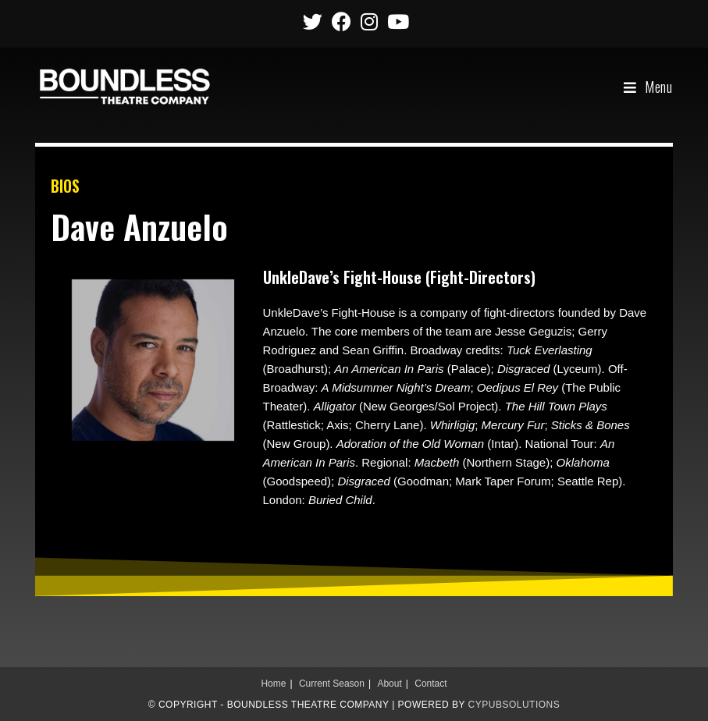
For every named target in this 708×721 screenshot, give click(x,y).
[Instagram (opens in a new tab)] (369, 21)
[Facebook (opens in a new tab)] (341, 21)
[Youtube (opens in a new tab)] (395, 21)
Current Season (332, 683)
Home (273, 683)
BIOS (65, 185)
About (389, 683)
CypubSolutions (514, 704)
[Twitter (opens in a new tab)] (312, 21)
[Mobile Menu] (648, 87)
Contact (430, 683)
